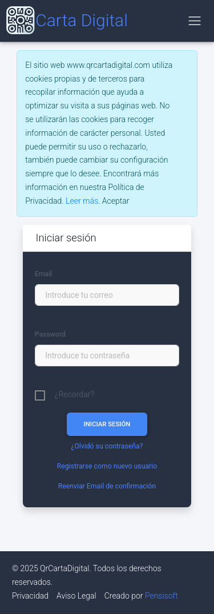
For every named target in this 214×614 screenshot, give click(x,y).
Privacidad (30, 595)
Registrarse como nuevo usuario (107, 466)
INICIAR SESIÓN (107, 424)
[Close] (116, 201)
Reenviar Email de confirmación (107, 486)
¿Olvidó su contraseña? (107, 446)
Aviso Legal (76, 595)
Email (44, 274)
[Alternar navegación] (194, 20)
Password (50, 334)
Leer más (82, 200)
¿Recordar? (74, 394)
